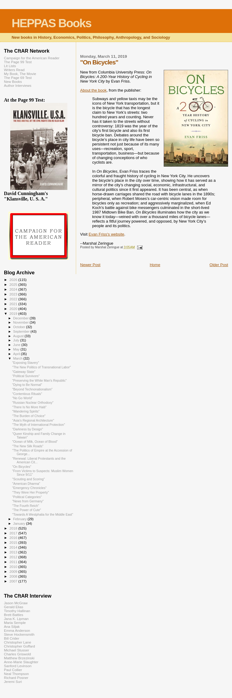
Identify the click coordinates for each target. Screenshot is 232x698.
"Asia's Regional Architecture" (33, 420)
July (16, 340)
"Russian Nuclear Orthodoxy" (32, 402)
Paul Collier (13, 670)
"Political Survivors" (26, 376)
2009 (13, 571)
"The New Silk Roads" (27, 446)
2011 (13, 562)
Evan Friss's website (106, 234)
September (22, 331)
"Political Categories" (27, 497)
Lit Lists (10, 66)
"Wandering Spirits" (26, 411)
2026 (13, 280)
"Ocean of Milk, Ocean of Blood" (35, 441)
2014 (13, 547)
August (19, 336)
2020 (13, 309)
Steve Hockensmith (19, 634)
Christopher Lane (17, 642)
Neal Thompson (16, 674)
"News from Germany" (28, 501)
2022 (13, 299)
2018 (13, 528)
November (21, 322)
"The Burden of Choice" (28, 416)
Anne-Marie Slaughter (21, 662)
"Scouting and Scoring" (28, 479)
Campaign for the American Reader (32, 58)
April (17, 354)
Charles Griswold (17, 654)
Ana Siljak (12, 626)
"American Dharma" (26, 483)
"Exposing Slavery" (25, 362)
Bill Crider (11, 638)
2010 (13, 567)
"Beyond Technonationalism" (32, 389)
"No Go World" (22, 398)
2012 (13, 557)
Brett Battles (13, 615)
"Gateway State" (23, 371)
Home (155, 265)
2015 (13, 542)
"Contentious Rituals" (27, 394)
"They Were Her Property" (30, 492)
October (19, 327)
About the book (93, 90)
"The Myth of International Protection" (38, 424)
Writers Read (14, 70)
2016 (13, 538)
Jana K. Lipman (16, 619)
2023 (13, 294)
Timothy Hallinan (17, 611)
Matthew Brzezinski (19, 658)
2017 (13, 533)
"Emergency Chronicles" (29, 488)
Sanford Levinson (17, 666)
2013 (13, 552)
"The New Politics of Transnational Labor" (41, 367)
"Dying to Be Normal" (27, 385)
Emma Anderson (17, 630)
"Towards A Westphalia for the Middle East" (42, 514)
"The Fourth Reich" (25, 505)
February (20, 519)
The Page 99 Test (18, 62)
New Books (13, 81)
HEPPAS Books (51, 23)
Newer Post (90, 265)
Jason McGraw (15, 603)
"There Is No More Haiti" (29, 407)
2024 (13, 289)
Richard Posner (16, 678)
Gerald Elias (13, 607)
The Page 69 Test (18, 78)
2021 (13, 304)
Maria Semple (15, 623)
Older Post (219, 265)
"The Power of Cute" (26, 510)
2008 (13, 576)
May (17, 349)
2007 (13, 581)
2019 (13, 313)
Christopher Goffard (19, 646)
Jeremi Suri (13, 681)
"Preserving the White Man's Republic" (39, 380)
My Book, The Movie (20, 74)
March (18, 358)
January (19, 523)
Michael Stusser (16, 650)
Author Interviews (17, 85)
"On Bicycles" (21, 466)
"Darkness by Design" (27, 429)
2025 (13, 284)
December (21, 318)
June (17, 345)
